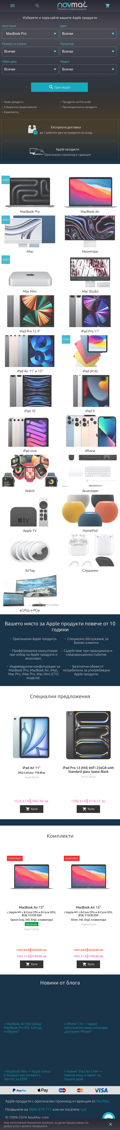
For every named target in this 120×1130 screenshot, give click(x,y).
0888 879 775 (40, 1109)
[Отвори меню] (12, 5)
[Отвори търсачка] (37, 5)
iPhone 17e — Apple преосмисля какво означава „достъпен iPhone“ (86, 1027)
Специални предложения (20, 106)
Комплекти (11, 112)
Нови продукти (13, 101)
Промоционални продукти (79, 106)
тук (82, 1109)
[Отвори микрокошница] (107, 5)
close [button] (110, 1124)
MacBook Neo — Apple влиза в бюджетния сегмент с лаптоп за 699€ (27, 1075)
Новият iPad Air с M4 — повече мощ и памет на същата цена (83, 1075)
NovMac (102, 1101)
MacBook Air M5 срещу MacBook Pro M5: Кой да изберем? (22, 1027)
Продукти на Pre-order (76, 101)
